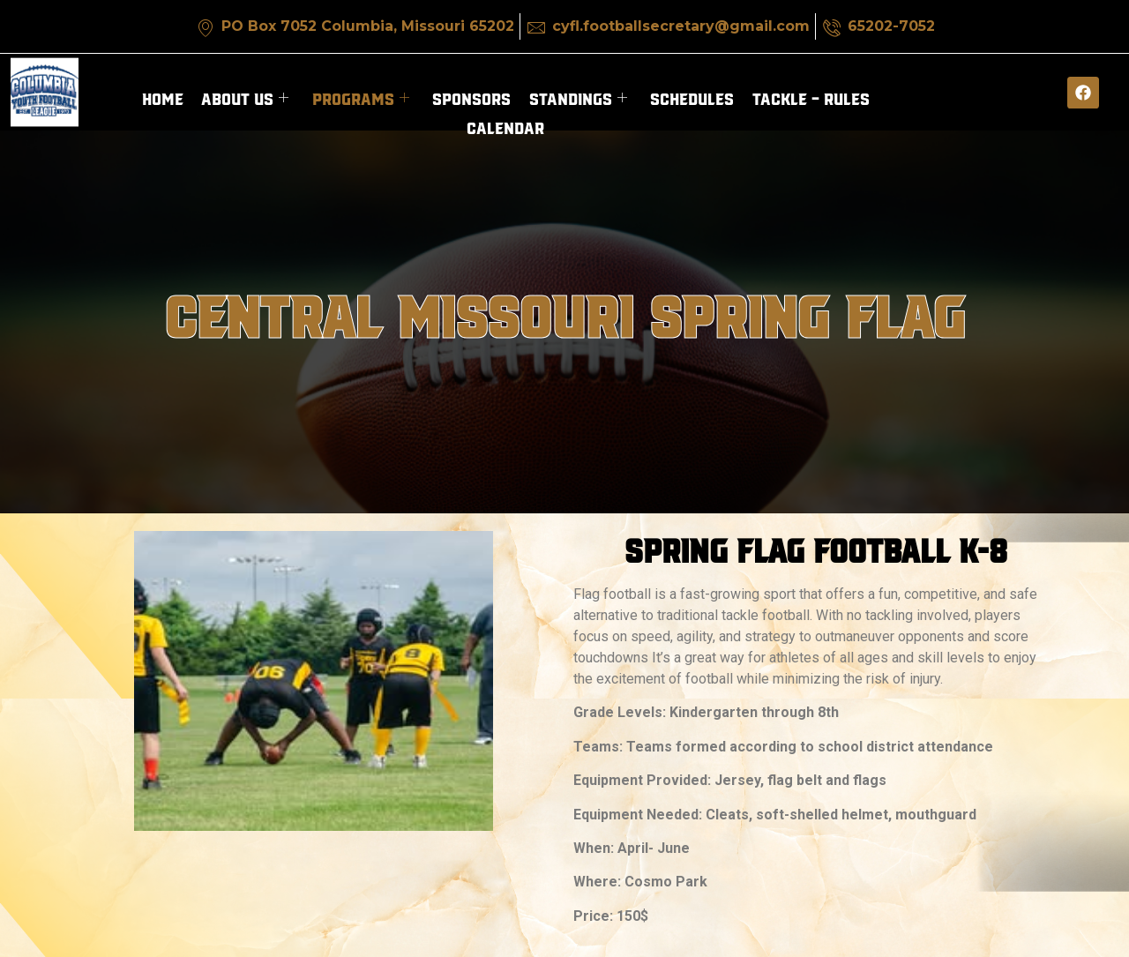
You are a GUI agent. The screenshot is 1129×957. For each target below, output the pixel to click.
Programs (360, 97)
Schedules (691, 97)
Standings (577, 97)
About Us (245, 97)
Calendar (505, 125)
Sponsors (471, 97)
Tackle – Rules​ (809, 97)
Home (163, 97)
